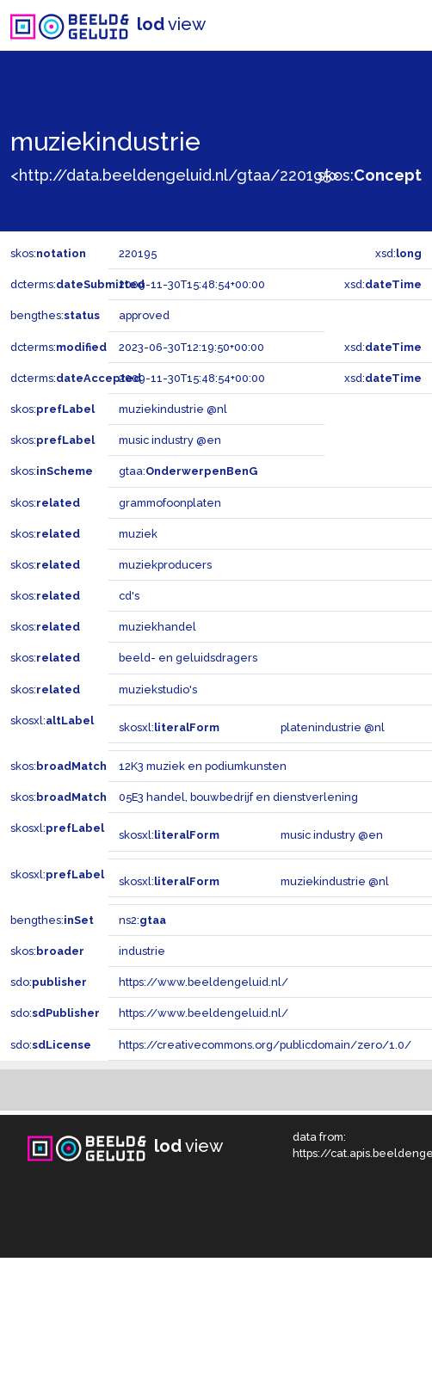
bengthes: (55, 315)
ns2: (142, 920)
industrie (142, 951)
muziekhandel (157, 626)
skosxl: (52, 720)
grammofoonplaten (170, 502)
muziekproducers (165, 564)
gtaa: (188, 471)
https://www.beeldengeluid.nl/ (203, 982)
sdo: (48, 982)
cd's (129, 595)
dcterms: (77, 284)
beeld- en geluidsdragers (188, 657)
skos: (370, 175)
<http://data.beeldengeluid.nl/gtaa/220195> (174, 175)
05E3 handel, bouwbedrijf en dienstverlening (238, 797)
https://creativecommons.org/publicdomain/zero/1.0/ (265, 1044)
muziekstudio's (158, 689)
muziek (138, 533)
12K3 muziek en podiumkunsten (203, 766)
